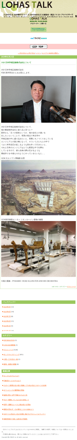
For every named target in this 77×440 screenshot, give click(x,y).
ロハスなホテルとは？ (11, 376)
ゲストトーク (71, 286)
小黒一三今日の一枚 (11, 359)
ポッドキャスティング (11, 354)
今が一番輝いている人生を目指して (16, 400)
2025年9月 (7, 307)
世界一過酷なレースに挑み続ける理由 (17, 405)
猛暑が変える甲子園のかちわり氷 (15, 395)
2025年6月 (7, 321)
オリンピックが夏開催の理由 (14, 390)
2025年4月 (7, 331)
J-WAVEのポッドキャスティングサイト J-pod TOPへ (38, 47)
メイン (38, 53)
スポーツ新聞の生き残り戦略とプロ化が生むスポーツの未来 (25, 385)
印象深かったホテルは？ (12, 381)
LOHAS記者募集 (9, 345)
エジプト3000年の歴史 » (50, 53)
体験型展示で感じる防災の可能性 (15, 419)
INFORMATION (9, 340)
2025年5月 (7, 326)
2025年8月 (7, 312)
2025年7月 (7, 316)
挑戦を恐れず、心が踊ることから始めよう (19, 409)
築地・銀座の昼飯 (10, 364)
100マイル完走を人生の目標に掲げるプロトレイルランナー (25, 414)
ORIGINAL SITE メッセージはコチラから (39, 30)
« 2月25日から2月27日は (26, 53)
